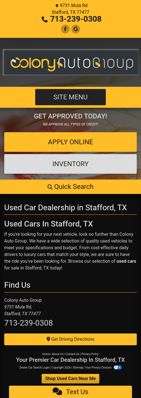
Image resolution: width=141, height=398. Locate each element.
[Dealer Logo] (70, 62)
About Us (58, 354)
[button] (70, 186)
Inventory (70, 164)
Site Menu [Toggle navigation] (70, 97)
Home (46, 354)
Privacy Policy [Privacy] (90, 354)
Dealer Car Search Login (34, 367)
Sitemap (78, 367)
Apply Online (70, 142)
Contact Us (72, 354)
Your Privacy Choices (103, 367)
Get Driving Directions (71, 339)
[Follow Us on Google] (75, 29)
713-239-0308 (76, 19)
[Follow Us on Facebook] (65, 29)
